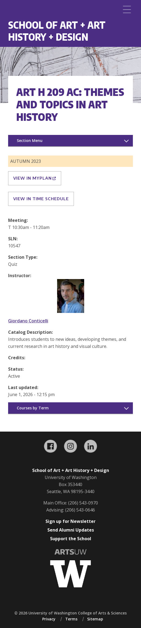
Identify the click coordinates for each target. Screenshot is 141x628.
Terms (71, 618)
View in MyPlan (34, 178)
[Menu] (127, 9)
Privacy (48, 618)
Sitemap (95, 618)
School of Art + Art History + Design (57, 31)
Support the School (70, 539)
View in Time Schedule (41, 198)
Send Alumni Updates (70, 530)
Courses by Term (33, 407)
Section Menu (29, 140)
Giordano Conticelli (28, 321)
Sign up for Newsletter (70, 521)
